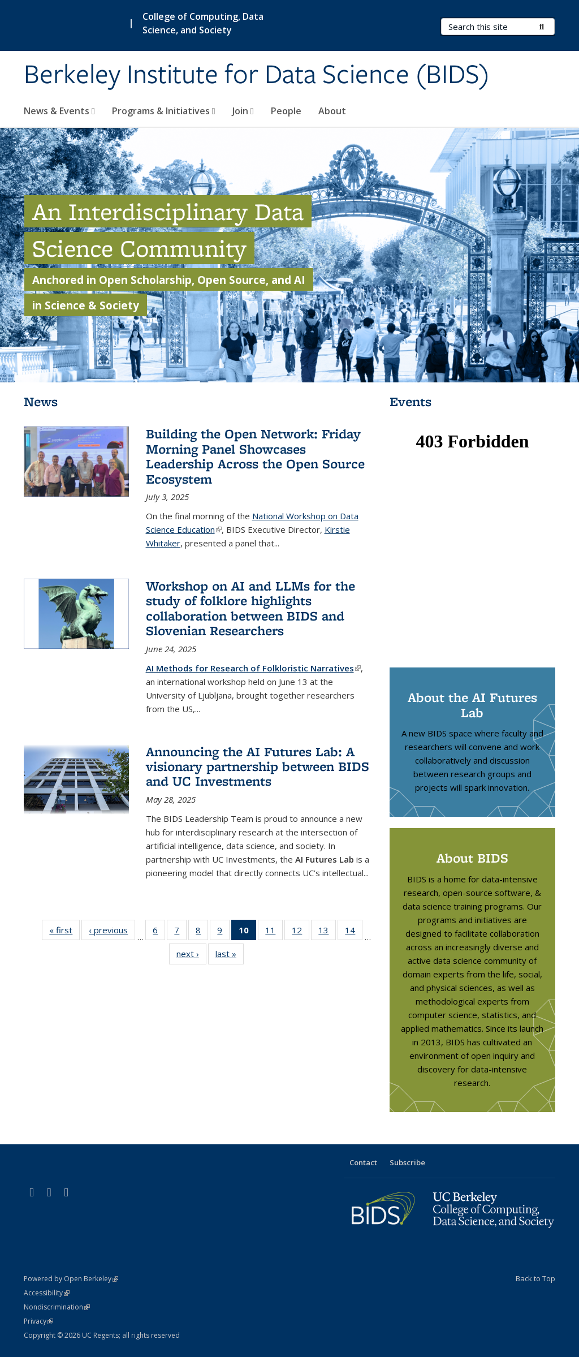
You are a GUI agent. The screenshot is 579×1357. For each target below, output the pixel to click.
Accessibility (47, 1293)
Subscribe (407, 1162)
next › (191, 955)
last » (229, 955)
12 (300, 932)
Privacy (38, 1321)
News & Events (59, 111)
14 (353, 932)
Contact (363, 1162)
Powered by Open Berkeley (71, 1278)
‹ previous (112, 932)
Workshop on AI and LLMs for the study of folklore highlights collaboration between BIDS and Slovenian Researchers (250, 608)
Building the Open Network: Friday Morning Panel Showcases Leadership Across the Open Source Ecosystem (255, 456)
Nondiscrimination (57, 1307)
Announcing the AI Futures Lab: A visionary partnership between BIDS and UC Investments (257, 766)
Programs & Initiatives (163, 111)
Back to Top (535, 1278)
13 (327, 932)
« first (64, 932)
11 (274, 932)
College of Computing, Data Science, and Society (202, 23)
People (286, 111)
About (332, 111)
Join (243, 111)
